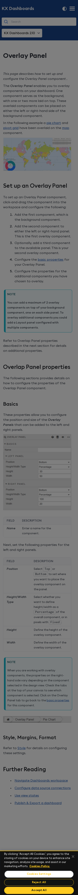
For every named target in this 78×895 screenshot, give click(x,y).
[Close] (73, 856)
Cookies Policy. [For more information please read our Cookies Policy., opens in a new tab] (39, 866)
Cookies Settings (39, 874)
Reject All (39, 882)
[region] (39, 873)
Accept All (38, 890)
